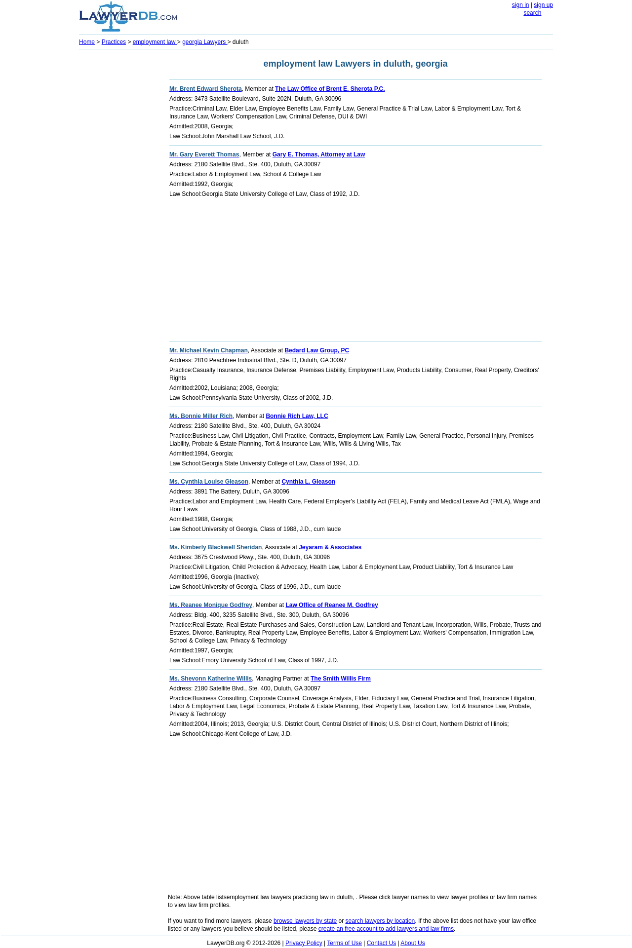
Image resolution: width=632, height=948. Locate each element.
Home (87, 41)
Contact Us (381, 943)
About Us (412, 943)
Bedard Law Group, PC (316, 350)
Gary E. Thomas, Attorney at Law (319, 154)
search (532, 12)
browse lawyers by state (305, 920)
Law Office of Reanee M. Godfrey (331, 605)
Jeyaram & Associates (330, 547)
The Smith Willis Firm (341, 678)
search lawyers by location (380, 920)
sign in (520, 4)
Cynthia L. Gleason (308, 481)
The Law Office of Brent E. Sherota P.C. (330, 88)
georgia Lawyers (204, 41)
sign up (543, 4)
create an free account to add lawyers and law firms (386, 928)
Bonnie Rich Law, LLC (297, 416)
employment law (155, 41)
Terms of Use (344, 943)
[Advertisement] (118, 200)
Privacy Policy (303, 943)
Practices (114, 41)
